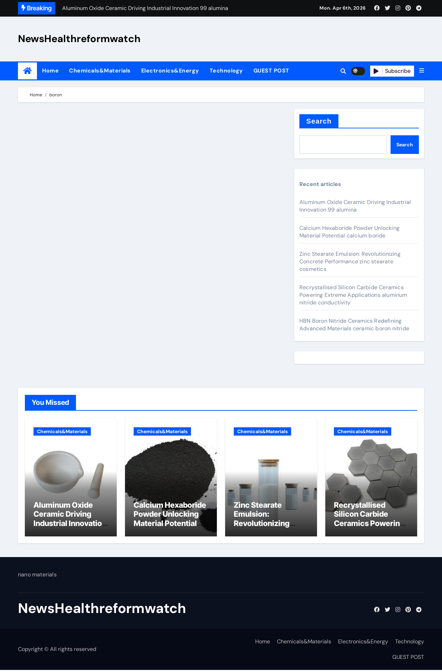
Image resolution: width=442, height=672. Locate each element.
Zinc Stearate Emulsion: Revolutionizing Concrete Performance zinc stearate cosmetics (350, 261)
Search (319, 121)
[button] (421, 71)
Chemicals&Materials (100, 70)
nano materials (37, 576)
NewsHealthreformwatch (79, 38)
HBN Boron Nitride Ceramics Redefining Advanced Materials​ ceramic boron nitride (354, 324)
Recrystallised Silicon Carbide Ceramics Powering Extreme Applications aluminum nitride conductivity (353, 295)
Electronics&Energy (170, 70)
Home (50, 70)
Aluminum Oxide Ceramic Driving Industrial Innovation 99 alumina (355, 205)
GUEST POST (271, 70)
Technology (226, 70)
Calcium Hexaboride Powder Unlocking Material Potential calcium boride (349, 231)
